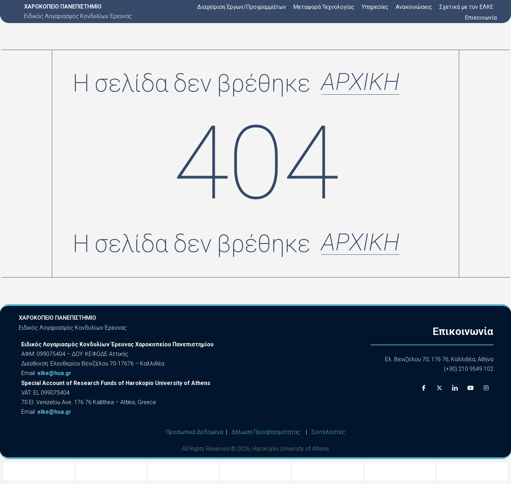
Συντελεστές (328, 432)
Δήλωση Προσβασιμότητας (265, 432)
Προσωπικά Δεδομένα (194, 432)
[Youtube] (470, 388)
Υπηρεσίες (375, 7)
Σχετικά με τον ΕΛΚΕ (466, 7)
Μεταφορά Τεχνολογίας (324, 7)
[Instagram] (486, 388)
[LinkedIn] (455, 388)
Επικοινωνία (481, 17)
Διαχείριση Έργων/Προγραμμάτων (241, 7)
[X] (439, 388)
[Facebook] (423, 388)
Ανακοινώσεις (414, 7)
